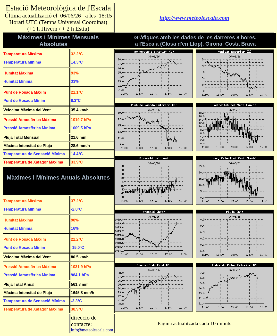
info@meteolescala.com (92, 330)
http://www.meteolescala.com (194, 18)
